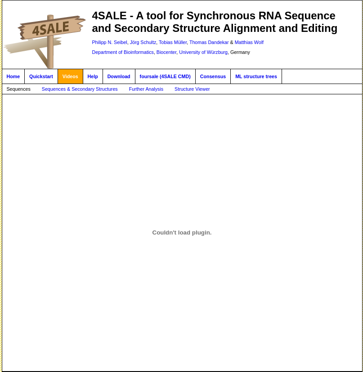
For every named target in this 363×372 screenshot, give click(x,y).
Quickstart (41, 76)
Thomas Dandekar (209, 42)
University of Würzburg (203, 52)
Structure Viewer (192, 89)
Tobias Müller (173, 42)
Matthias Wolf (249, 42)
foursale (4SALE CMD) (165, 76)
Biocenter (166, 52)
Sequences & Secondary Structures (80, 89)
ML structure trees (256, 76)
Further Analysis (146, 89)
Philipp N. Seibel (109, 42)
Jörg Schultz (143, 42)
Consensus (213, 76)
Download (119, 76)
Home (13, 76)
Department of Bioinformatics (123, 52)
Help (93, 76)
